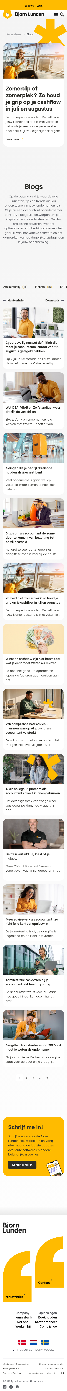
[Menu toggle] (56, 14)
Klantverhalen (16, 300)
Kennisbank (13, 34)
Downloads (52, 300)
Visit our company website (35, 1349)
